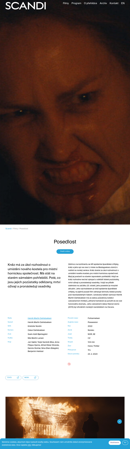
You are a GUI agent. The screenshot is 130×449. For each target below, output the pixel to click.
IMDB (30, 377)
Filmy (15, 229)
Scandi (8, 229)
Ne (125, 442)
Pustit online (65, 251)
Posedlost (23, 229)
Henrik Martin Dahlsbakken (39, 318)
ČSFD (13, 377)
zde (29, 445)
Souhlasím (114, 442)
